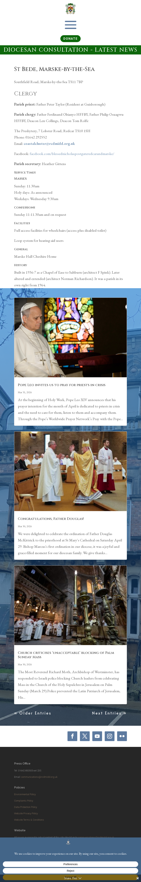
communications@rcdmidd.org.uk (39, 777)
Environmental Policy (25, 794)
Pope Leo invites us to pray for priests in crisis (61, 385)
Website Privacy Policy (26, 813)
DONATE (70, 38)
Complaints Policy (23, 800)
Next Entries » (109, 713)
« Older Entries (33, 713)
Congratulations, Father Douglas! (51, 519)
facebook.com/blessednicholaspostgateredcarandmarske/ (72, 153)
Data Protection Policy (25, 807)
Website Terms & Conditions (29, 819)
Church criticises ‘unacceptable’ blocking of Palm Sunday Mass (66, 655)
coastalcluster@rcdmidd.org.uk (49, 143)
